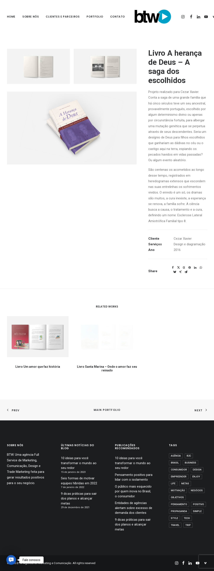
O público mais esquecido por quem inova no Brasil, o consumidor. (133, 491)
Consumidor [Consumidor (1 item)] (179, 469)
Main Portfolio (107, 410)
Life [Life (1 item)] (173, 483)
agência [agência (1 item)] (176, 455)
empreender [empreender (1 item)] (178, 476)
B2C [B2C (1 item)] (189, 455)
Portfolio (95, 16)
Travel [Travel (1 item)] (175, 525)
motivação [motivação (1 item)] (178, 490)
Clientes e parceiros (63, 16)
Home (11, 16)
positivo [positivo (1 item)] (198, 504)
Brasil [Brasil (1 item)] (175, 462)
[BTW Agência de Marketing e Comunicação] (153, 17)
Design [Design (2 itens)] (197, 469)
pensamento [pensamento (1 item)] (179, 504)
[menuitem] (12, 16)
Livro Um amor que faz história (37, 361)
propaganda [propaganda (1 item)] (179, 511)
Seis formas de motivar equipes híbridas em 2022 (79, 480)
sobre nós (30, 16)
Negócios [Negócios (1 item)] (197, 490)
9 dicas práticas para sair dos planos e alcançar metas (79, 498)
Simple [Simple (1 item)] (197, 511)
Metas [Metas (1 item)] (185, 483)
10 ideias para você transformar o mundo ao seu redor (78, 463)
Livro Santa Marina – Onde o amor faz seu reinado (107, 357)
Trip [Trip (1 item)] (188, 525)
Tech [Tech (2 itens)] (187, 518)
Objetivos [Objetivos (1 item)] (177, 497)
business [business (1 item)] (190, 462)
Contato (117, 16)
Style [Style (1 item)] (174, 518)
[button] (183, 16)
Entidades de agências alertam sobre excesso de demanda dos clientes (133, 508)
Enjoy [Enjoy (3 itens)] (196, 476)
